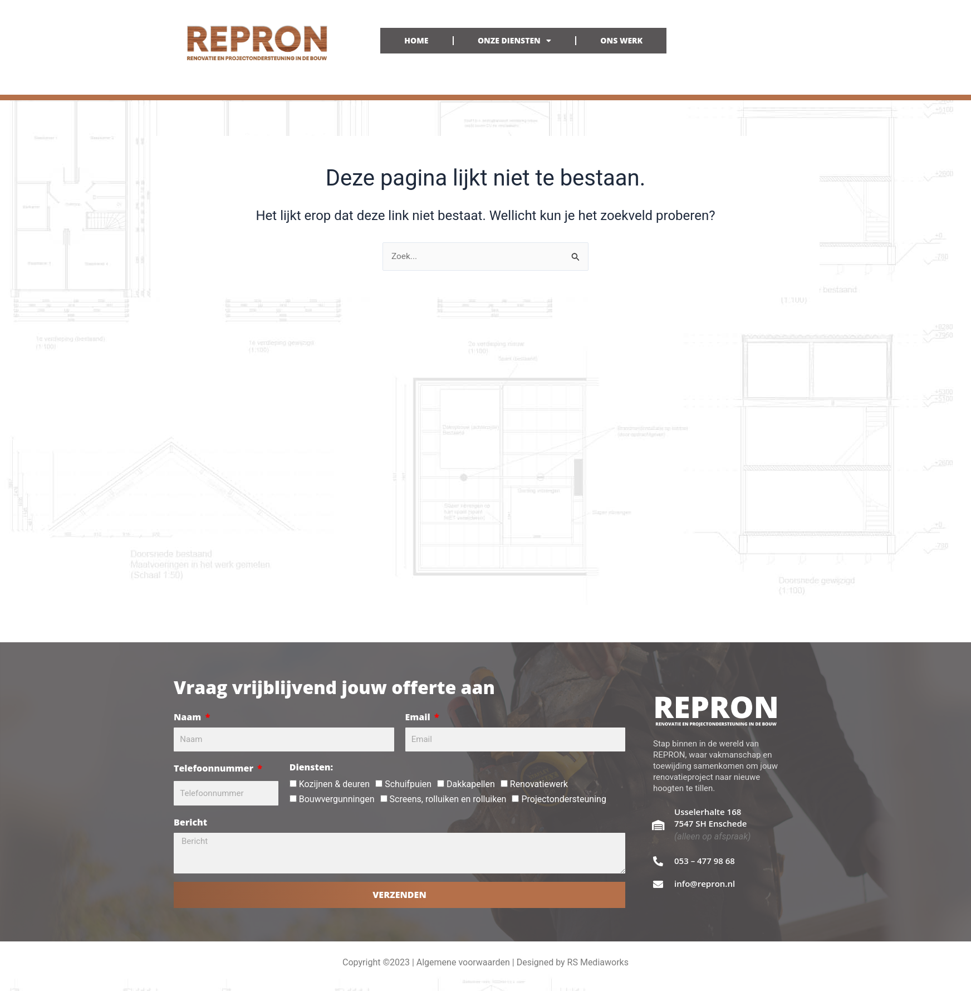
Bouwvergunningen (337, 799)
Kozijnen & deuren (334, 784)
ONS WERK (621, 40)
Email (419, 717)
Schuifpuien (408, 784)
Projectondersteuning (563, 799)
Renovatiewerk (539, 784)
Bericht (190, 822)
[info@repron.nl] (658, 884)
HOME (416, 40)
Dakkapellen (471, 784)
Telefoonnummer (215, 768)
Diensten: (311, 767)
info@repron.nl (704, 883)
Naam (188, 717)
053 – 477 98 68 (704, 860)
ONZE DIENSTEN (514, 40)
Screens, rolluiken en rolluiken (448, 799)
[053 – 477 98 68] (658, 861)
